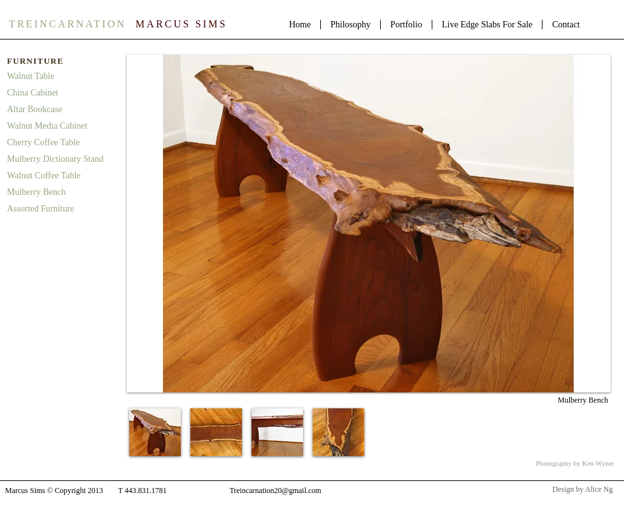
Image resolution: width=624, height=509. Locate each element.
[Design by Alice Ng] (582, 490)
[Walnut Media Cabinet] (61, 126)
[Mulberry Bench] (61, 192)
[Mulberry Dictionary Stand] (63, 159)
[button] (155, 432)
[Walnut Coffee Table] (61, 176)
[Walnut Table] (61, 76)
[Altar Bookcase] (61, 109)
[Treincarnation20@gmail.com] (275, 491)
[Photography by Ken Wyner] (574, 463)
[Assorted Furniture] (61, 209)
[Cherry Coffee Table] (61, 142)
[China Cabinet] (61, 93)
